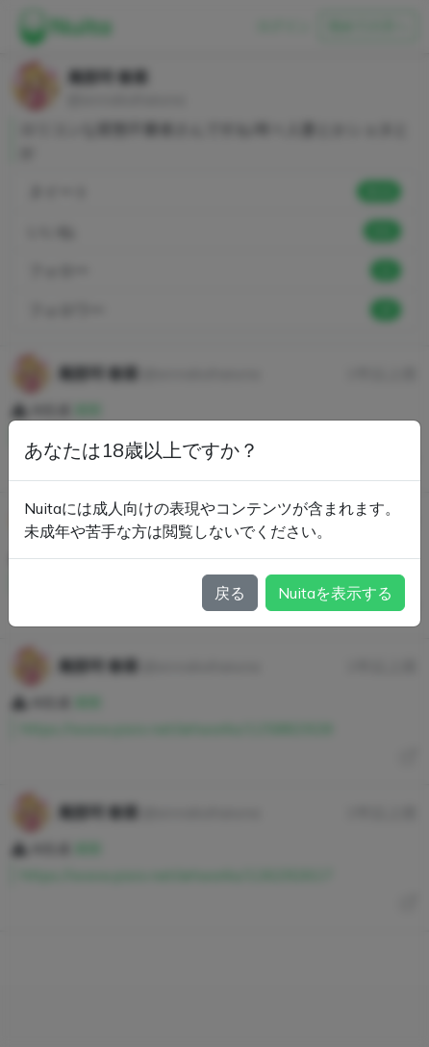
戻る (229, 592)
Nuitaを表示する (335, 592)
